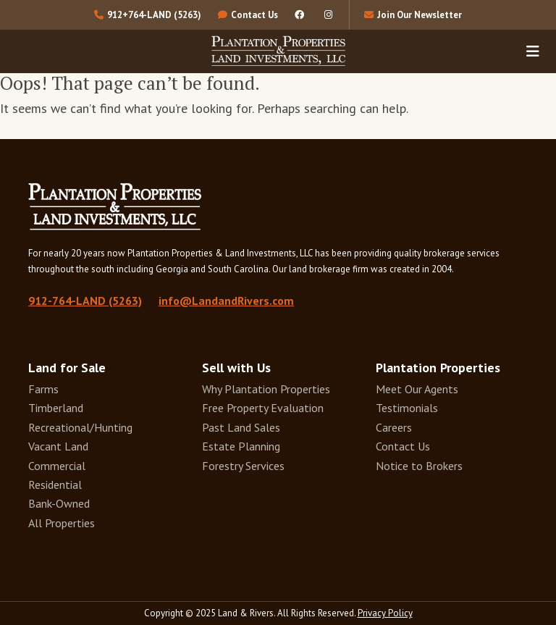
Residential (55, 484)
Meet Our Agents (417, 389)
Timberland (55, 407)
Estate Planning (241, 446)
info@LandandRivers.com (226, 300)
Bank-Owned (59, 503)
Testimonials (407, 407)
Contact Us (403, 446)
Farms (43, 389)
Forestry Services (243, 465)
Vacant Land (58, 446)
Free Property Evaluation (263, 407)
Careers (394, 427)
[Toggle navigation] (533, 50)
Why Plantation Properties (266, 389)
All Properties (61, 523)
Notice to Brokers (419, 465)
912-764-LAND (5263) (85, 300)
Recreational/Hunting (80, 427)
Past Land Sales (241, 427)
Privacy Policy (385, 613)
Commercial (56, 465)
